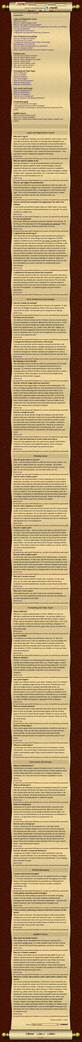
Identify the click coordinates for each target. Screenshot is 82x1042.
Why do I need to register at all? (25, 23)
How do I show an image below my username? (31, 46)
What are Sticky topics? (22, 83)
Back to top (18, 156)
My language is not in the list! (24, 44)
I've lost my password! (22, 29)
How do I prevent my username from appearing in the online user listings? (40, 27)
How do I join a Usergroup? (23, 96)
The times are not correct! (23, 40)
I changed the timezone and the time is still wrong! (32, 42)
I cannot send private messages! (25, 104)
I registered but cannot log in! (24, 31)
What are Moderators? (22, 92)
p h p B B (40, 1037)
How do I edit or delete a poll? (24, 63)
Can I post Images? (21, 79)
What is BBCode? (20, 73)
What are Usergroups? (22, 94)
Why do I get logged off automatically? (27, 25)
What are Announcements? (23, 81)
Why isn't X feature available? (24, 117)
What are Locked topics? (23, 84)
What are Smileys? (20, 77)
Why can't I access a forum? (24, 65)
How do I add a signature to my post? (27, 59)
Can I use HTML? (20, 75)
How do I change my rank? (23, 48)
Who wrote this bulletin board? (25, 115)
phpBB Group (27, 943)
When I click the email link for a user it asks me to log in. (34, 50)
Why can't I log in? (20, 21)
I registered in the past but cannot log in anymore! (32, 33)
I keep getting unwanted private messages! (29, 106)
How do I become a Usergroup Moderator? (29, 98)
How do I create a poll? (22, 61)
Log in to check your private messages (26, 13)
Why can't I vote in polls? (23, 67)
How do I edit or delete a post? (25, 58)
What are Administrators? (23, 90)
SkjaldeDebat (18, 15)
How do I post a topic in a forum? (26, 56)
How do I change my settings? (25, 38)
